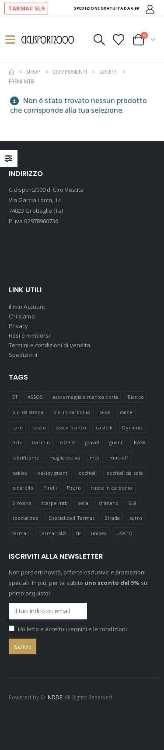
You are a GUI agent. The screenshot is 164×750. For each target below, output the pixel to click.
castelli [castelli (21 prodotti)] (104, 427)
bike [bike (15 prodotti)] (105, 412)
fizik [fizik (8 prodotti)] (17, 442)
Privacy (18, 326)
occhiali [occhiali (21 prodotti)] (88, 473)
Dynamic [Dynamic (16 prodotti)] (132, 427)
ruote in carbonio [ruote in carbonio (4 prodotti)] (111, 487)
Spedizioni (23, 355)
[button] (13, 39)
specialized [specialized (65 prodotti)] (25, 518)
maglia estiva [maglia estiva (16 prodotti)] (64, 457)
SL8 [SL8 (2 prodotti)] (132, 503)
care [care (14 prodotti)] (17, 427)
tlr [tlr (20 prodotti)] (78, 533)
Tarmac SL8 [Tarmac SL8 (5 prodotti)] (52, 533)
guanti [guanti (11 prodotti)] (116, 442)
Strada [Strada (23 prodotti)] (112, 518)
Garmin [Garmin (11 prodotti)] (40, 442)
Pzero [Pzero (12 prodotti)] (74, 487)
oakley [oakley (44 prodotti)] (20, 473)
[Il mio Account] (150, 8)
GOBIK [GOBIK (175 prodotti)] (67, 442)
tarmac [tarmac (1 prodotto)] (20, 533)
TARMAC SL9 (26, 8)
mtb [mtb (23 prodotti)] (94, 457)
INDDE (54, 697)
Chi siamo (22, 316)
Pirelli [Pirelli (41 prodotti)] (50, 487)
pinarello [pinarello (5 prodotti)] (23, 487)
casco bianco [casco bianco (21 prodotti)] (71, 427)
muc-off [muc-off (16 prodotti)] (118, 457)
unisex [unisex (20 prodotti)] (98, 533)
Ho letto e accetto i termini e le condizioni (72, 629)
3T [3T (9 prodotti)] (15, 397)
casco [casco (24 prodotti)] (38, 427)
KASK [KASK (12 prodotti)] (140, 442)
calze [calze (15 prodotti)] (126, 412)
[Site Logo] (47, 39)
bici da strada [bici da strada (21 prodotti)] (28, 412)
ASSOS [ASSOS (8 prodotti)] (35, 397)
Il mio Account (27, 307)
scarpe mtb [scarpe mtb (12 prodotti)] (54, 503)
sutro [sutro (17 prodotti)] (135, 518)
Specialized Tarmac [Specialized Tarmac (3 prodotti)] (72, 518)
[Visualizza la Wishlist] (119, 39)
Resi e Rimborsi (29, 335)
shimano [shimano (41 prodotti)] (108, 503)
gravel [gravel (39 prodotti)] (92, 442)
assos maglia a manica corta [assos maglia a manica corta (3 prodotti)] (85, 397)
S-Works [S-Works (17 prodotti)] (21, 503)
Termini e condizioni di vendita (49, 345)
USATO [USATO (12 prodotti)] (124, 533)
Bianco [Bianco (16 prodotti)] (135, 397)
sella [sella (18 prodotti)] (83, 503)
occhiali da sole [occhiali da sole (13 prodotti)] (125, 473)
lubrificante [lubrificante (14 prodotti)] (26, 457)
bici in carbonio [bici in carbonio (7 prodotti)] (71, 412)
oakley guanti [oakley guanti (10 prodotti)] (53, 473)
